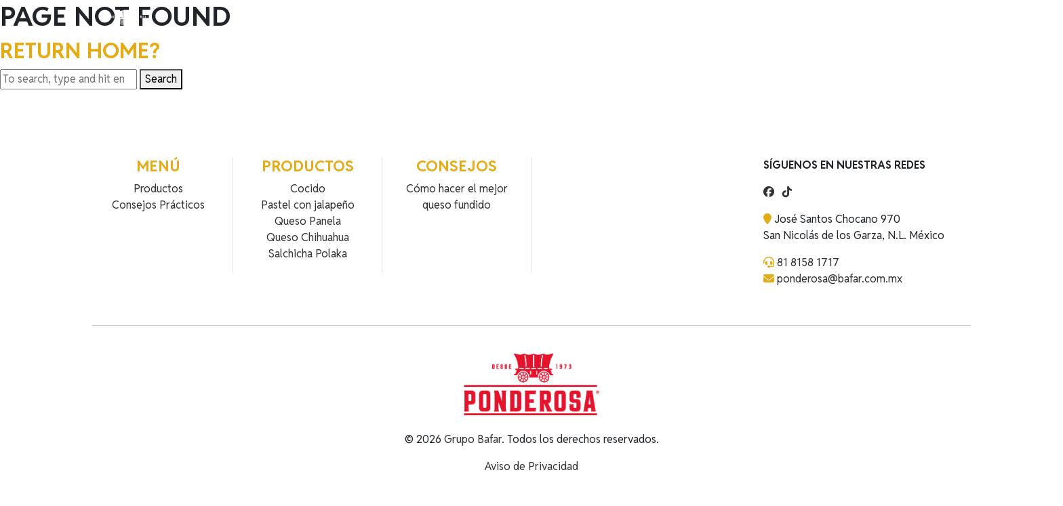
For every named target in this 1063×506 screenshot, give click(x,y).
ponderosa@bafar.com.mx (839, 279)
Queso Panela (308, 221)
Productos (274, 25)
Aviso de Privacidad (531, 466)
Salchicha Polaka (307, 254)
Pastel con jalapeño (308, 205)
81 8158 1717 (808, 262)
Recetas (339, 25)
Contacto (399, 25)
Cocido (307, 189)
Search (161, 79)
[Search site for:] (68, 79)
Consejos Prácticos (158, 205)
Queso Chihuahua (307, 237)
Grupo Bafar (473, 439)
